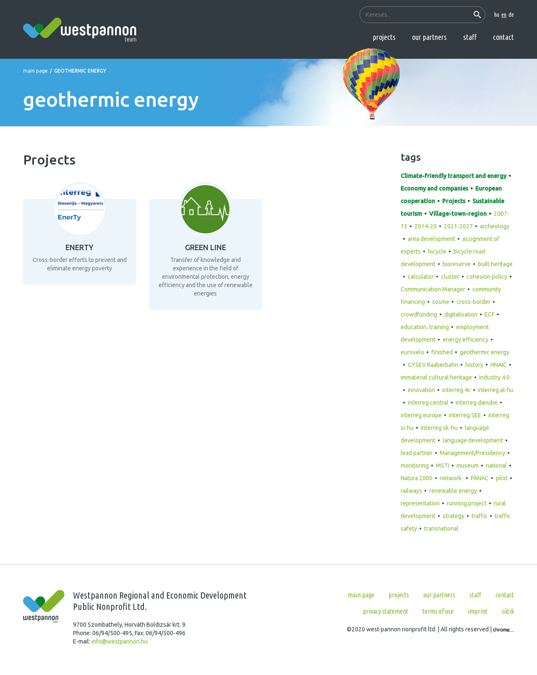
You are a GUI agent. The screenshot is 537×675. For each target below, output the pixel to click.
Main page (35, 70)
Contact (503, 37)
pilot (502, 478)
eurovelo (412, 352)
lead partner (417, 453)
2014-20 (425, 226)
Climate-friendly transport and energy (453, 176)
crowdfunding (419, 314)
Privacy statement (385, 611)
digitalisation (460, 314)
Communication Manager (433, 289)
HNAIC (498, 364)
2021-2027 (458, 226)
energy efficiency (465, 339)
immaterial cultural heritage (436, 377)
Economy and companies (434, 188)
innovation (421, 390)
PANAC (480, 478)
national (496, 465)
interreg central (428, 402)
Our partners (429, 37)
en (503, 14)
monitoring (415, 465)
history (474, 364)
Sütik (508, 611)
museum (467, 465)
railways (411, 490)
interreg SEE (465, 415)
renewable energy (453, 490)
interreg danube (477, 402)
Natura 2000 (417, 478)
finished (442, 352)
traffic (479, 516)
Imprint (477, 611)
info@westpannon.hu (119, 641)
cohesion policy (487, 276)
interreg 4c (456, 390)
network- (452, 478)
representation (420, 503)
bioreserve (457, 264)
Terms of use (438, 611)
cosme (440, 301)
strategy (453, 516)
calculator (421, 276)
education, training (425, 327)
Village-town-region (458, 213)
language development (473, 440)
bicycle (437, 251)
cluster (450, 276)
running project (467, 503)
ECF (490, 314)
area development (431, 238)
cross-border (473, 301)
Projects (384, 37)
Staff (470, 37)
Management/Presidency (472, 453)
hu (496, 14)
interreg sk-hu (439, 427)
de (511, 14)
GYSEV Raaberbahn (433, 364)
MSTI (442, 465)
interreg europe (421, 415)
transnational (441, 528)
